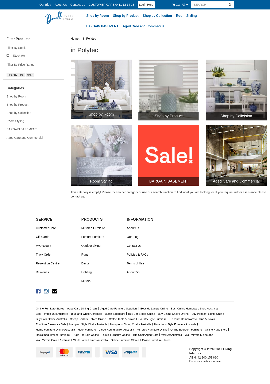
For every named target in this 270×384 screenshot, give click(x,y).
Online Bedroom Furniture (186, 329)
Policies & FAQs (137, 254)
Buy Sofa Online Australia (51, 319)
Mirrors (86, 281)
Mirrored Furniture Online (152, 329)
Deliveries (42, 272)
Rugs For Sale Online (86, 334)
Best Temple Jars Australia (52, 313)
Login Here (146, 4)
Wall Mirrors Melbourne (199, 334)
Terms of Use (135, 263)
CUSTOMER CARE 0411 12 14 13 (111, 4)
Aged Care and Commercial (144, 26)
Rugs (84, 254)
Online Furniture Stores (50, 308)
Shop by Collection (157, 16)
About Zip (133, 272)
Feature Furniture (92, 237)
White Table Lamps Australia (90, 340)
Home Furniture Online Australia (55, 329)
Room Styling (186, 16)
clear (29, 74)
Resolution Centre (47, 263)
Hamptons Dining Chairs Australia (130, 324)
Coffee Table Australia (122, 319)
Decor (85, 263)
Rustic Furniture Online (116, 334)
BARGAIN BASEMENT (102, 26)
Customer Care (46, 228)
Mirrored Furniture (93, 228)
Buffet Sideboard (115, 313)
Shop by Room (97, 16)
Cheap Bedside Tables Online (88, 319)
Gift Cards (42, 237)
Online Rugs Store (216, 329)
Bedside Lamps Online (154, 308)
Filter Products (18, 39)
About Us (61, 4)
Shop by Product (126, 16)
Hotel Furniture (87, 329)
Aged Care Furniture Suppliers (119, 308)
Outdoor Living (91, 245)
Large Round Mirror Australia (116, 329)
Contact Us (77, 4)
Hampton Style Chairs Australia (88, 324)
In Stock (17, 55)
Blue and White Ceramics (86, 313)
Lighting (86, 272)
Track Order (43, 254)
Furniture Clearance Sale (51, 324)
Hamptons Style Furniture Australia (175, 324)
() (180, 4)
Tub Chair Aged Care (145, 334)
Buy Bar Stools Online (141, 313)
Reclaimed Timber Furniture (53, 334)
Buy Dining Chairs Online (173, 313)
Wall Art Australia (171, 334)
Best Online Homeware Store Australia (194, 308)
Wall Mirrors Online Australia (53, 340)
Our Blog (45, 4)
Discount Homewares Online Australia (193, 319)
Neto (218, 361)
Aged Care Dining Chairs (82, 308)
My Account (43, 245)
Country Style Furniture (152, 319)
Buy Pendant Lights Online (208, 313)
